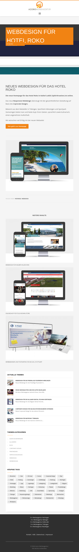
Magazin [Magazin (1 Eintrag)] (64, 483)
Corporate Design (15, 448)
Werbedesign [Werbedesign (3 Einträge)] (38, 498)
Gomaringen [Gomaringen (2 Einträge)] (30, 480)
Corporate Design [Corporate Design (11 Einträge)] (50, 476)
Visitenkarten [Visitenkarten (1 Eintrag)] (38, 494)
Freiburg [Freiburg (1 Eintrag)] (20, 480)
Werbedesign (14, 461)
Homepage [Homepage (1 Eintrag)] (13, 483)
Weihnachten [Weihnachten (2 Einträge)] (60, 494)
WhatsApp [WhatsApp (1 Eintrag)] (61, 498)
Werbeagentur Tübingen (40, 524)
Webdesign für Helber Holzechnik (17, 265)
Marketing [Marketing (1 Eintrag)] (12, 487)
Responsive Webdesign (22, 101)
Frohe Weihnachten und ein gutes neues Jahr (31, 390)
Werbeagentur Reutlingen (41, 527)
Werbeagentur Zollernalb (41, 522)
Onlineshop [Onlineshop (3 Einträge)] (41, 487)
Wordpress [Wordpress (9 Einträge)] (13, 501)
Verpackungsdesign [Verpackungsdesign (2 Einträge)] (25, 494)
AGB (34, 535)
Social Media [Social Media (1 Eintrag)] (40, 490)
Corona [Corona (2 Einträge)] (39, 476)
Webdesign (25, 198)
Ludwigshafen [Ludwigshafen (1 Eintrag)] (53, 483)
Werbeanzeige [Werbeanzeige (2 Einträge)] (26, 498)
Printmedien (14, 451)
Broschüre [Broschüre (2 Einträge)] (12, 476)
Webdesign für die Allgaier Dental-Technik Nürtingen (34, 399)
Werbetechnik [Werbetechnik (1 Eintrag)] (49, 498)
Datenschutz (40, 535)
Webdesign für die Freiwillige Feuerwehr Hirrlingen (33, 380)
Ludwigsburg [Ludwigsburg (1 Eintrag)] (42, 483)
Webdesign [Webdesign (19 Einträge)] (49, 494)
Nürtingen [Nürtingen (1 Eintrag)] (31, 487)
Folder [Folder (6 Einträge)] (11, 480)
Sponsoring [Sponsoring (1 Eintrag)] (51, 490)
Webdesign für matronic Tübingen (27, 418)
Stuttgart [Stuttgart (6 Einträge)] (61, 490)
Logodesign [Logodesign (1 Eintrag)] (31, 483)
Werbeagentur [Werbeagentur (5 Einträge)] (14, 498)
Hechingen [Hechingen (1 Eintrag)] (62, 480)
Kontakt (28, 535)
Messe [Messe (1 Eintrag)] (22, 487)
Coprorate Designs (20, 104)
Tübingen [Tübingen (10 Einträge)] (12, 494)
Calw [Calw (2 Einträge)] (21, 476)
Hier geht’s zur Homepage (17, 126)
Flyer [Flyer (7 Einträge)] (61, 476)
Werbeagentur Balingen (41, 520)
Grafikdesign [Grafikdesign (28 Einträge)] (42, 480)
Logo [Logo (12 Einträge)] (22, 483)
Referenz (18, 198)
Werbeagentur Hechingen (41, 518)
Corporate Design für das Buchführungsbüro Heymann (34, 409)
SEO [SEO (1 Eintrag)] (31, 490)
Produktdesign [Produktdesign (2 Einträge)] (61, 487)
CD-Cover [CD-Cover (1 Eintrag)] (30, 476)
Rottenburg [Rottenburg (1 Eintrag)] (22, 490)
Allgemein (13, 442)
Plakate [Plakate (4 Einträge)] (51, 487)
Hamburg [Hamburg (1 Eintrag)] (52, 480)
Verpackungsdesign (16, 455)
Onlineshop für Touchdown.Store (18, 313)
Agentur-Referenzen (16, 439)
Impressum (49, 535)
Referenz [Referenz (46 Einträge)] (12, 490)
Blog (11, 445)
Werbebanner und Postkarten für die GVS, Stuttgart (24, 362)
